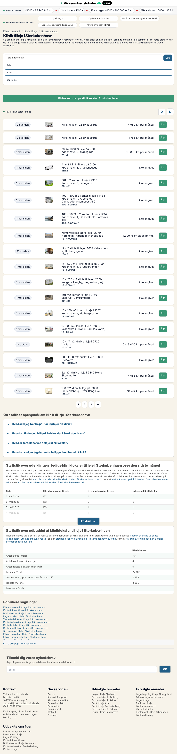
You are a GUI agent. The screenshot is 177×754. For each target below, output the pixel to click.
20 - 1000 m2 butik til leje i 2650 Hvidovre (82, 358)
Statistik (52, 712)
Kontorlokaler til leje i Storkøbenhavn (23, 610)
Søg (167, 57)
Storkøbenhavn (49, 31)
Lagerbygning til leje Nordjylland (154, 694)
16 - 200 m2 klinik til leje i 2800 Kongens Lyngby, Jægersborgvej (82, 281)
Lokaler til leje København (17, 731)
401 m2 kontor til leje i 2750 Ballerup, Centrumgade (79, 296)
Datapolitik (53, 706)
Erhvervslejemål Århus (104, 700)
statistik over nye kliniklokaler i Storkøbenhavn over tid (86, 538)
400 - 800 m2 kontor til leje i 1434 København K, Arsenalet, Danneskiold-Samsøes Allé (83, 198)
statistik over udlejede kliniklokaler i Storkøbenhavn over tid (51, 482)
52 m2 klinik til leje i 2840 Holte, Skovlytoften (82, 374)
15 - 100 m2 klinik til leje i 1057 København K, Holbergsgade (81, 312)
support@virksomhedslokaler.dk (21, 703)
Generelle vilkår (56, 703)
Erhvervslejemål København (151, 697)
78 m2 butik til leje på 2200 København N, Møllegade (79, 150)
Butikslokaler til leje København (20, 743)
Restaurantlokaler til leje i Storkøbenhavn (25, 628)
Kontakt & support (57, 697)
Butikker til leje (144, 703)
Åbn (163, 124)
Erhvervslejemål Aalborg (105, 697)
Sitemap (52, 715)
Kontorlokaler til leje (13, 740)
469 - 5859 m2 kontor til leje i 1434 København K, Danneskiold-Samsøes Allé (85, 217)
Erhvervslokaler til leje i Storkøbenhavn (24, 634)
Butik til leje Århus (101, 703)
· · (40, 10)
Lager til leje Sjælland (103, 694)
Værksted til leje (145, 709)
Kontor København (146, 706)
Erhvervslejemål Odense (105, 709)
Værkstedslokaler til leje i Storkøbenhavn (25, 619)
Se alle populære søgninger (21, 643)
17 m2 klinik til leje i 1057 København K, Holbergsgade (85, 250)
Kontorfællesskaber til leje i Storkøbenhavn (26, 622)
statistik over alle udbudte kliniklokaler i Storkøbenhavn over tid (68, 479)
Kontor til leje (10, 749)
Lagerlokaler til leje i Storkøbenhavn (22, 616)
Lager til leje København (105, 712)
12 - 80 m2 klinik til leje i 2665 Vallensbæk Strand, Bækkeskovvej (83, 327)
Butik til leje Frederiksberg (106, 706)
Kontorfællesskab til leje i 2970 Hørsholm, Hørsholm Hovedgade (82, 234)
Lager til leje (142, 700)
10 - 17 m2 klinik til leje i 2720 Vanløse (80, 343)
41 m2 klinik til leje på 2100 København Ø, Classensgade (79, 166)
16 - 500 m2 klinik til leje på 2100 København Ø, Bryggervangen (83, 265)
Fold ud (86, 521)
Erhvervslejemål (11, 31)
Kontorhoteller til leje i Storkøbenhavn (23, 625)
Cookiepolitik (55, 709)
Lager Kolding (10, 737)
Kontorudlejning (144, 715)
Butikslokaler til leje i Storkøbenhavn (23, 613)
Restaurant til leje (12, 734)
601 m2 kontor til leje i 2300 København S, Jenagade (79, 181)
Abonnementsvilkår (58, 700)
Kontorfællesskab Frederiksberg (20, 746)
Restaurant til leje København (152, 712)
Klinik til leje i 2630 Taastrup (79, 124)
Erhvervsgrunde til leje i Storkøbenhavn (24, 637)
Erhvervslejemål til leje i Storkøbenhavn (24, 607)
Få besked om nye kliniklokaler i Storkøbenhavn (88, 98)
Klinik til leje (30, 31)
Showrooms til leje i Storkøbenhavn (22, 631)
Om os (51, 694)
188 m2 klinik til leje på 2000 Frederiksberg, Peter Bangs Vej (81, 389)
